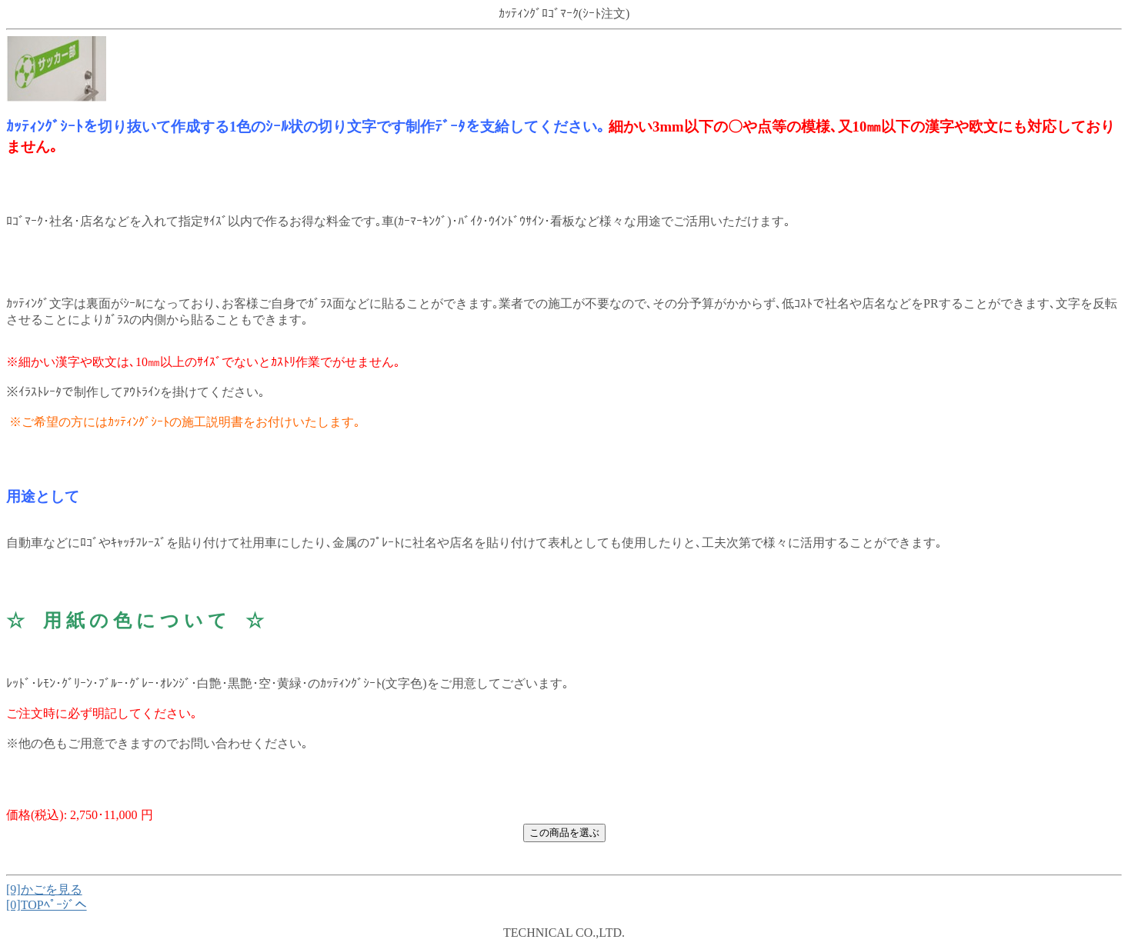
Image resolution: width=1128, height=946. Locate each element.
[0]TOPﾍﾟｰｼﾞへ (46, 904)
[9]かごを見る (44, 889)
